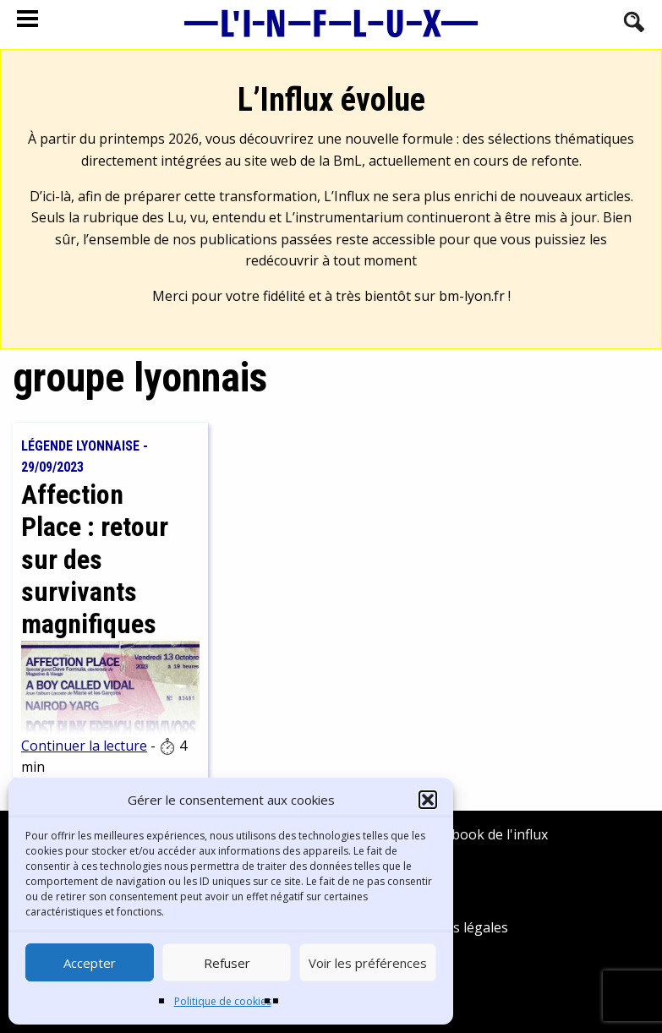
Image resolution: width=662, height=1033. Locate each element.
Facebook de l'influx (473, 834)
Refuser (227, 962)
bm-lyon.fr (472, 296)
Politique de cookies (222, 1001)
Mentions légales (453, 927)
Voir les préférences (368, 962)
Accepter (89, 962)
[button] (427, 799)
